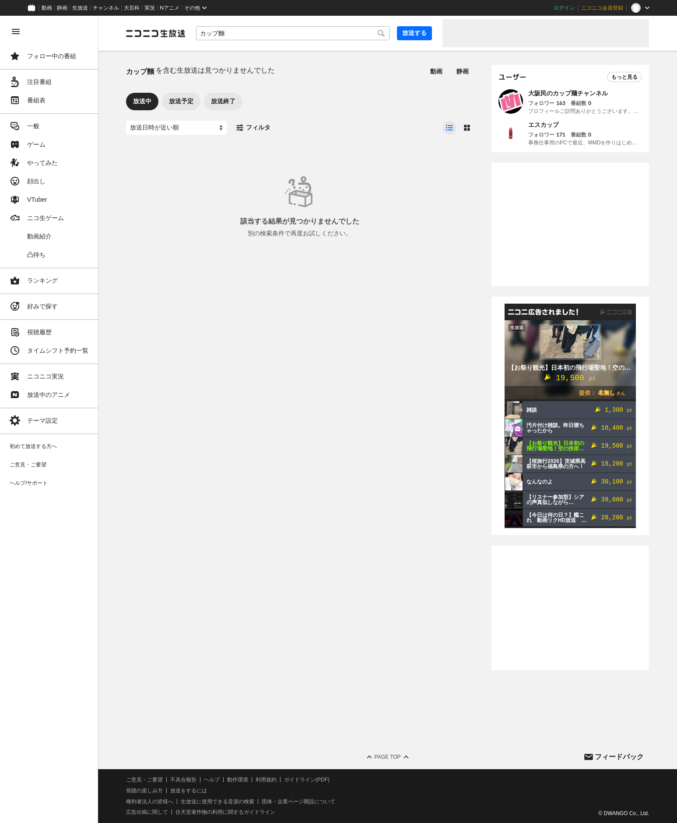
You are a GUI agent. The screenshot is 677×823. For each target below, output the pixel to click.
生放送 (80, 8)
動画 (47, 8)
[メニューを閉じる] (16, 31)
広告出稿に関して (147, 812)
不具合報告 (183, 779)
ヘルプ (212, 779)
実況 (149, 8)
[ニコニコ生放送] (156, 33)
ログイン (564, 8)
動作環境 (237, 779)
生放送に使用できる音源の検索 (217, 801)
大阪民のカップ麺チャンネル (568, 93)
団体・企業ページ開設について (298, 801)
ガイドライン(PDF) (307, 779)
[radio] (449, 128)
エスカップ (543, 124)
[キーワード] (293, 33)
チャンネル (106, 8)
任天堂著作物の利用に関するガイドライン (225, 812)
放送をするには (188, 790)
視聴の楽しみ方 (144, 791)
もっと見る (624, 77)
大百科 (132, 8)
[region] (49, 419)
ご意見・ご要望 (144, 780)
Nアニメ (169, 8)
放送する (414, 32)
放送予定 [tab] (181, 101)
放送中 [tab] (142, 101)
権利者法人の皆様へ (149, 801)
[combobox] (293, 33)
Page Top (387, 757)
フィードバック (619, 756)
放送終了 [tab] (223, 101)
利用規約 (266, 779)
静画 (62, 8)
